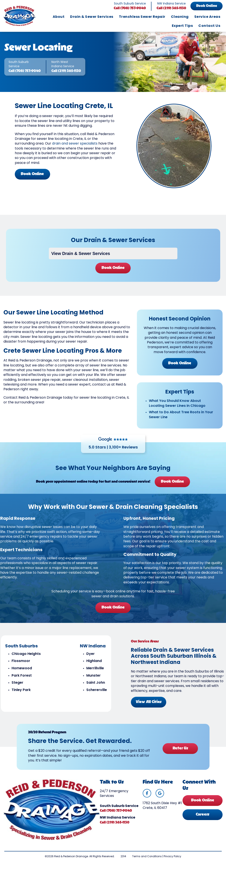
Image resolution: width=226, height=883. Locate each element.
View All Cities (149, 707)
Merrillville (95, 673)
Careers (202, 821)
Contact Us (209, 26)
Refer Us (179, 753)
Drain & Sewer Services (91, 17)
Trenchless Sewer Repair (142, 17)
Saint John (95, 688)
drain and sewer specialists (74, 146)
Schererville (96, 695)
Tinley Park (20, 695)
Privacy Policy (172, 863)
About (58, 17)
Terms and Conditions (147, 863)
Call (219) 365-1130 (171, 8)
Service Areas (207, 17)
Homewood (21, 673)
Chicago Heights (25, 659)
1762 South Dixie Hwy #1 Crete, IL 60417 (162, 812)
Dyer (90, 659)
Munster (93, 680)
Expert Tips (182, 26)
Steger (17, 688)
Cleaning (180, 17)
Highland (94, 666)
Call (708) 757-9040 (130, 8)
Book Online (206, 6)
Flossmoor (20, 666)
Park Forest (21, 680)
